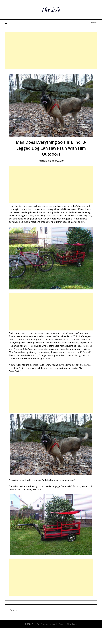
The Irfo (51, 9)
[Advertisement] (51, 50)
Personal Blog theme (68, 624)
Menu (94, 22)
